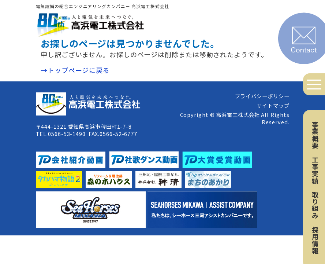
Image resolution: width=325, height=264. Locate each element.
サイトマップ (273, 105)
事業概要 (315, 135)
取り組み (315, 205)
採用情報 (315, 240)
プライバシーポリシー (262, 96)
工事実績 (315, 170)
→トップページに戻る (75, 70)
